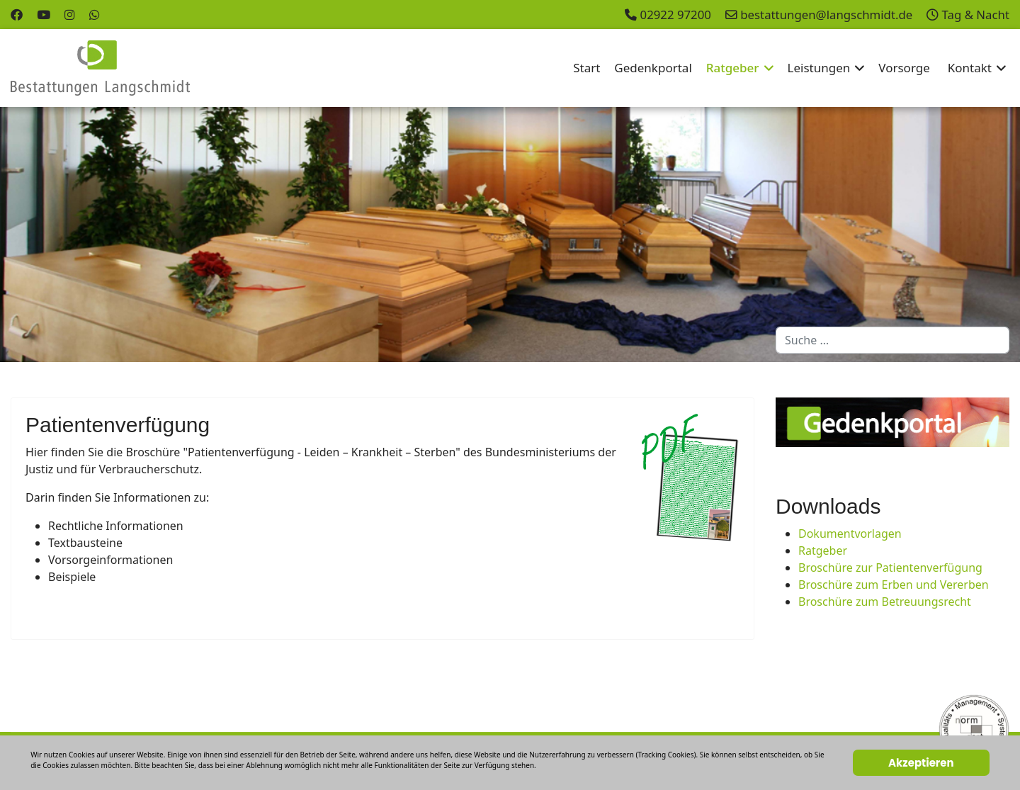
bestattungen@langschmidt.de (826, 14)
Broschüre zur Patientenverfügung (890, 567)
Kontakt (970, 68)
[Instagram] (69, 14)
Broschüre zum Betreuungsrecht (884, 601)
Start (586, 68)
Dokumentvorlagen (850, 533)
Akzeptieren (921, 762)
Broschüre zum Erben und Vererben (893, 584)
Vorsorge (904, 68)
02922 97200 (675, 14)
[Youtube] (43, 14)
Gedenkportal (652, 68)
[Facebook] (17, 14)
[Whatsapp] (94, 14)
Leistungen (819, 68)
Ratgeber (732, 68)
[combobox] (892, 340)
